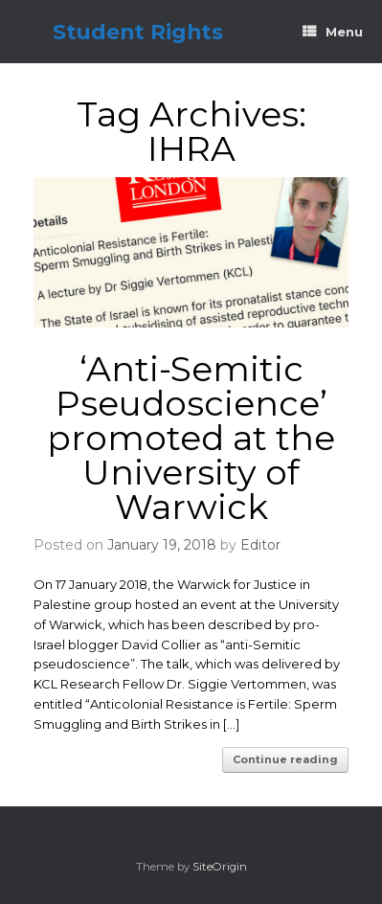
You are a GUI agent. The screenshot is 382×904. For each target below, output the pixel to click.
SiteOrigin (219, 866)
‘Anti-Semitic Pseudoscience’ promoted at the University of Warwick (191, 438)
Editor (260, 545)
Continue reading (285, 759)
